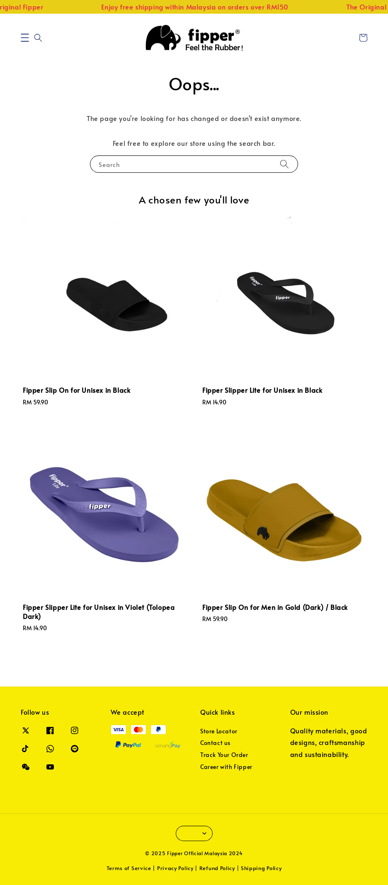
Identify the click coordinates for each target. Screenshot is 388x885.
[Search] (284, 164)
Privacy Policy (175, 868)
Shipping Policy (261, 868)
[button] (25, 38)
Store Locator (219, 731)
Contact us (215, 743)
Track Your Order (224, 755)
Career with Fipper (226, 767)
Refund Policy (217, 868)
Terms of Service (129, 868)
